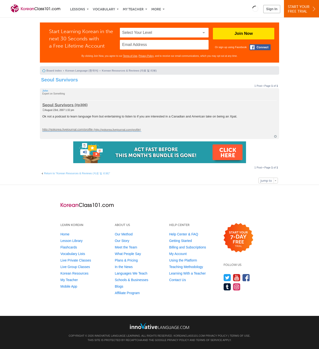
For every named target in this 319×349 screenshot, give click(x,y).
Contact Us (177, 280)
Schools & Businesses (131, 280)
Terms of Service (209, 340)
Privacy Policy (146, 56)
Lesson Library (71, 241)
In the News (124, 267)
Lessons (77, 9)
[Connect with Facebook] (260, 47)
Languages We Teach (131, 273)
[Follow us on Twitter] (227, 277)
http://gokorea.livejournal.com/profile (67, 129)
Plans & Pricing (126, 260)
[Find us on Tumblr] (227, 287)
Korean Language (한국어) (81, 70)
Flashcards (68, 247)
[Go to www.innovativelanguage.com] (159, 326)
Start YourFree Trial (302, 9)
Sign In (271, 9)
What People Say (128, 254)
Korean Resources (74, 273)
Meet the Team (126, 247)
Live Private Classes (75, 260)
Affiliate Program (127, 293)
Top (275, 136)
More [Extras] (156, 9)
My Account (178, 254)
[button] (255, 8)
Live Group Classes (75, 267)
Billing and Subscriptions (187, 247)
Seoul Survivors (59, 79)
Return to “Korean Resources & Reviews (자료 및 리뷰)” (77, 173)
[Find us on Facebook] (246, 277)
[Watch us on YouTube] (236, 277)
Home (64, 234)
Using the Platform (183, 260)
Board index (54, 70)
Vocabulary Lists (72, 254)
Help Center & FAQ (183, 234)
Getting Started (180, 241)
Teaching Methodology (186, 267)
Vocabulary (104, 9)
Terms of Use (130, 56)
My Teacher (133, 9)
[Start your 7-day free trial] (238, 238)
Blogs (119, 286)
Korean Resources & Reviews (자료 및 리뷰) (129, 70)
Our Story (122, 241)
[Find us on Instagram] (236, 287)
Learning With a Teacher (187, 273)
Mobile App (68, 286)
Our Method (124, 234)
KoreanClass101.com (189, 335)
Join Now (243, 33)
